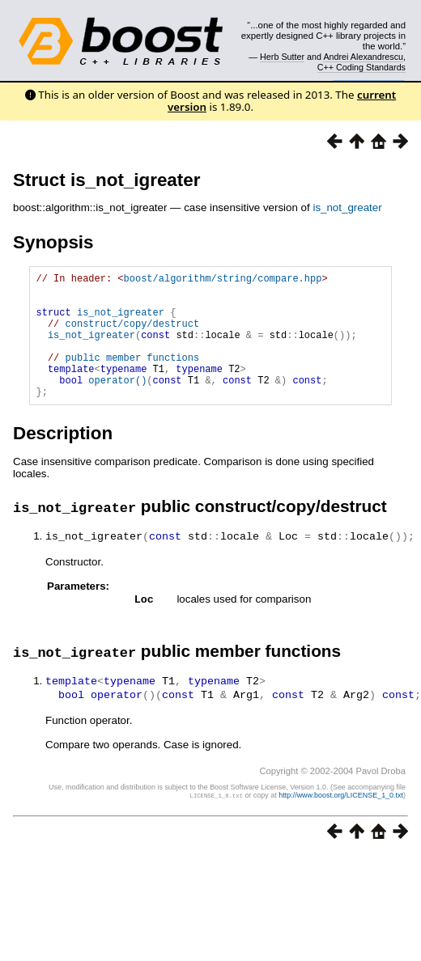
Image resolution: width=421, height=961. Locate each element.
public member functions (133, 376)
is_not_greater (347, 207)
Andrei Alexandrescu (363, 56)
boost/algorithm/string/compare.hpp (223, 280)
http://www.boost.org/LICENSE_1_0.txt (341, 819)
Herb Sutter (282, 56)
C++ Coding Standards (361, 67)
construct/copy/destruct (133, 335)
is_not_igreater (120, 321)
